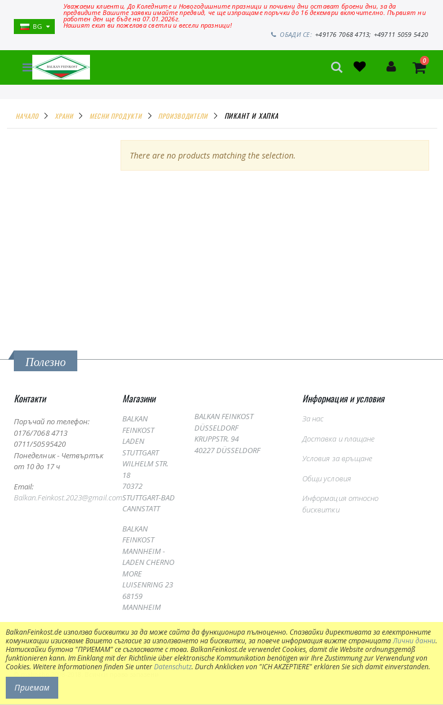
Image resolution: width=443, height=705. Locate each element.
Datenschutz (173, 667)
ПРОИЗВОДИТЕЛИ (183, 115)
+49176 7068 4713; (346, 34)
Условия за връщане (337, 458)
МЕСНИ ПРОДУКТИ (115, 115)
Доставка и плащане (338, 438)
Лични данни (414, 641)
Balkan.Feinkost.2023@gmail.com (68, 497)
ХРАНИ (64, 115)
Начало (27, 115)
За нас (313, 418)
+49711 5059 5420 (402, 34)
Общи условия (326, 478)
